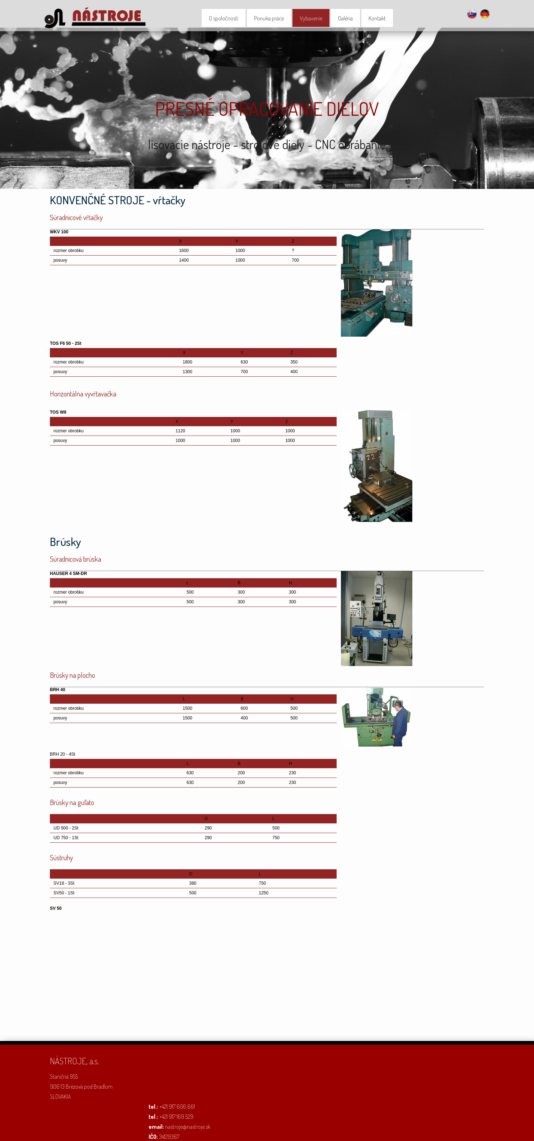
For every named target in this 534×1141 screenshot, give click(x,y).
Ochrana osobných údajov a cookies (303, 1130)
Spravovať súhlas (361, 1130)
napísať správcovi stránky (237, 1130)
